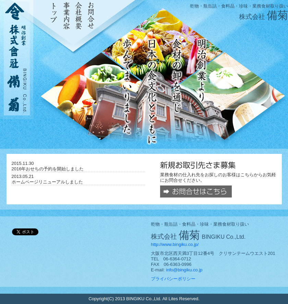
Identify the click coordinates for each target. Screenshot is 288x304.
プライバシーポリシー (173, 278)
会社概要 (79, 16)
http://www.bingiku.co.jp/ (175, 244)
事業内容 (66, 16)
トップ (54, 16)
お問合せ (91, 16)
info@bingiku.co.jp (184, 269)
